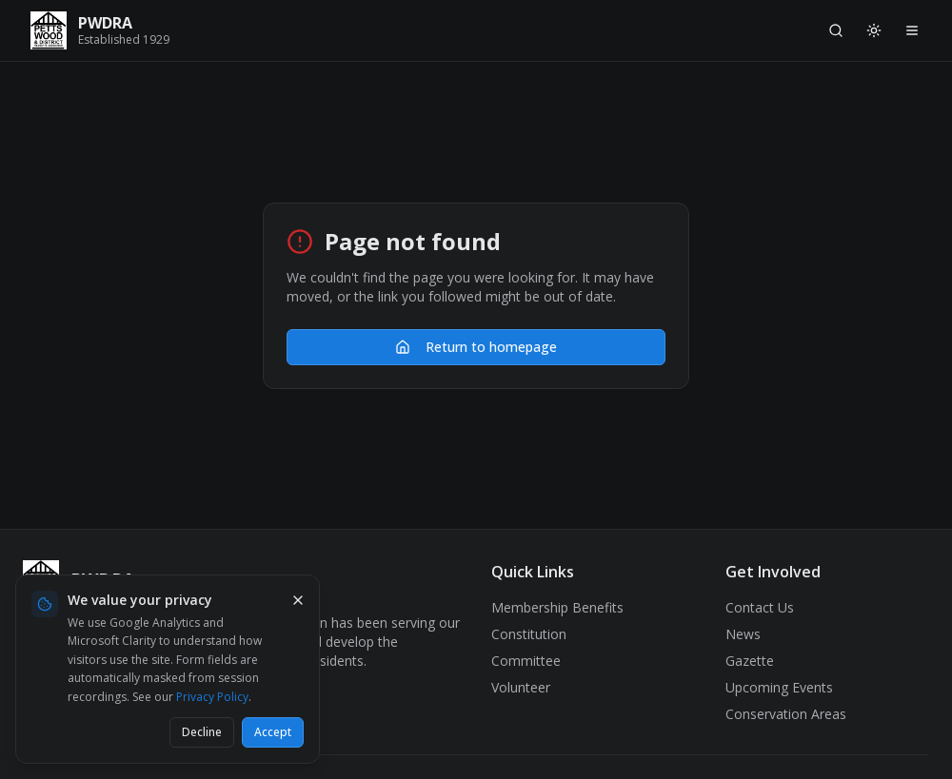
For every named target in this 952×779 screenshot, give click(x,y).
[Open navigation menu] (912, 30)
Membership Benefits (557, 607)
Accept (272, 732)
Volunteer (520, 687)
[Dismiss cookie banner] (298, 600)
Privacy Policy (212, 697)
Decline (202, 732)
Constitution (528, 634)
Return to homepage (476, 347)
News (743, 634)
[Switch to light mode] (874, 30)
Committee (526, 661)
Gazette (749, 661)
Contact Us (759, 607)
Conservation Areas (785, 714)
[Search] (836, 30)
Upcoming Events (779, 687)
